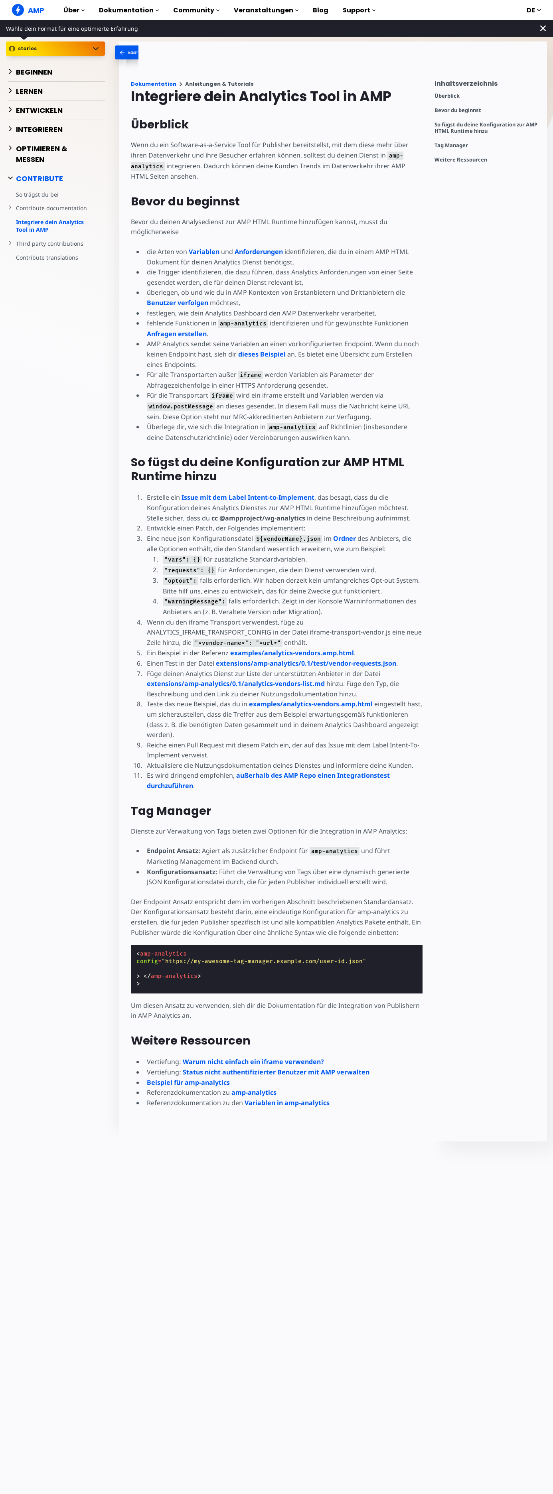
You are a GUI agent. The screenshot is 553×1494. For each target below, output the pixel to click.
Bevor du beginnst (457, 110)
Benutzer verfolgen (177, 302)
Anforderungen (259, 251)
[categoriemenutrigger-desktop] (156, 52)
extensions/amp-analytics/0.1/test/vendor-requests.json (306, 663)
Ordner (344, 538)
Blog (320, 10)
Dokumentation (129, 10)
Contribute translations (47, 257)
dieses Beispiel (262, 354)
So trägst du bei (37, 194)
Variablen (204, 251)
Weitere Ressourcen (460, 159)
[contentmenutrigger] (486, 86)
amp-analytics (253, 1092)
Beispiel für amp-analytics (188, 1082)
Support (359, 10)
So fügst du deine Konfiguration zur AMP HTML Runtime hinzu (485, 127)
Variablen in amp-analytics (287, 1102)
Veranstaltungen (266, 10)
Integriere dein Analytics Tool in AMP (50, 226)
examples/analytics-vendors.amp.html (292, 652)
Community (196, 10)
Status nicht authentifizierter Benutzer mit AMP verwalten (276, 1072)
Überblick (447, 96)
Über (74, 10)
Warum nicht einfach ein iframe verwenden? (253, 1061)
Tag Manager (451, 145)
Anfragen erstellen (177, 333)
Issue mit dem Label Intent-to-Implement (248, 497)
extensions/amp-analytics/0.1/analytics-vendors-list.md (236, 683)
